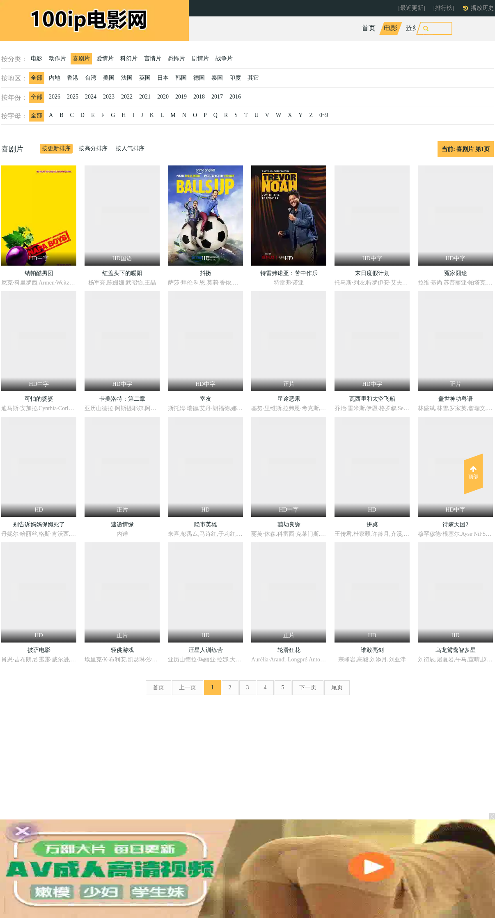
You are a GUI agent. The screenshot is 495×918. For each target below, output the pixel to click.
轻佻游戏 (122, 650)
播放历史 (482, 8)
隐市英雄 (205, 524)
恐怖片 (176, 58)
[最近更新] (411, 8)
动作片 (57, 58)
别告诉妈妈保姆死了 (39, 524)
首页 (369, 28)
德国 (199, 78)
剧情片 (200, 58)
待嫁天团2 (455, 524)
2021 (145, 97)
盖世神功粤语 (455, 399)
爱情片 (105, 58)
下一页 (307, 687)
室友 (205, 399)
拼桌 (372, 524)
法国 (127, 78)
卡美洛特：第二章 (122, 399)
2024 (90, 97)
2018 (199, 97)
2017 (217, 97)
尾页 (337, 687)
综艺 (442, 28)
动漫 (464, 28)
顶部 (473, 473)
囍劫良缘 (288, 524)
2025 (72, 97)
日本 (163, 78)
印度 (235, 78)
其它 (253, 78)
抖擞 (205, 273)
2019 (181, 97)
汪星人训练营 (205, 650)
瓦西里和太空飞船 (372, 399)
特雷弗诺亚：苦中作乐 (289, 273)
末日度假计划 (372, 273)
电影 (391, 28)
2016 (235, 97)
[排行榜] (443, 8)
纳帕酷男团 (39, 273)
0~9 (323, 115)
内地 (54, 78)
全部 (36, 78)
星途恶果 (288, 399)
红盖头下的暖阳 (122, 273)
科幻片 (129, 58)
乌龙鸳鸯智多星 (455, 650)
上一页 (187, 687)
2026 (54, 97)
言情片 (152, 58)
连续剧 (416, 28)
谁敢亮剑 (372, 650)
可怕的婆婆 (39, 399)
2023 (109, 97)
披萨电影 (39, 650)
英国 (145, 78)
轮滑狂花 (288, 650)
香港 (72, 78)
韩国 (181, 78)
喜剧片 (81, 58)
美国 (109, 78)
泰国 (217, 78)
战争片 (224, 58)
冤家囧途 (455, 273)
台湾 (90, 78)
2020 (163, 97)
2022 (127, 97)
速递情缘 (122, 524)
